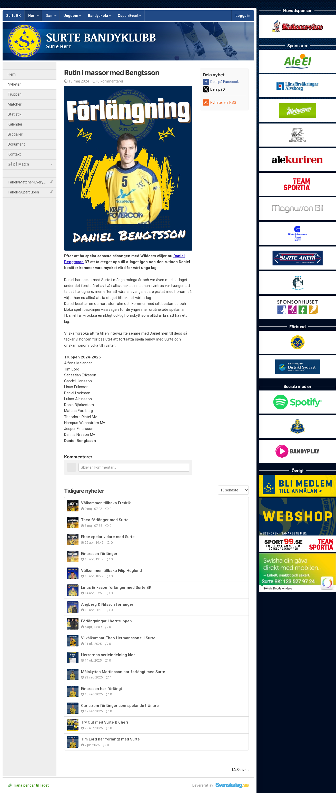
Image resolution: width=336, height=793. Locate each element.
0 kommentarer (108, 81)
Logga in (242, 16)
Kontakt (14, 154)
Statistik (14, 114)
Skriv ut (240, 769)
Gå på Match (30, 164)
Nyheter (14, 84)
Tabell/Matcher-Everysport (30, 182)
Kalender (15, 124)
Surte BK (13, 16)
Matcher (15, 104)
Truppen (15, 94)
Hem (12, 74)
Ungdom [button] (72, 16)
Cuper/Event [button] (129, 16)
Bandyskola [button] (99, 16)
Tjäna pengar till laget (28, 785)
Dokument (16, 144)
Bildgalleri (15, 134)
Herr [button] (33, 16)
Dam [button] (51, 16)
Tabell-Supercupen (30, 192)
